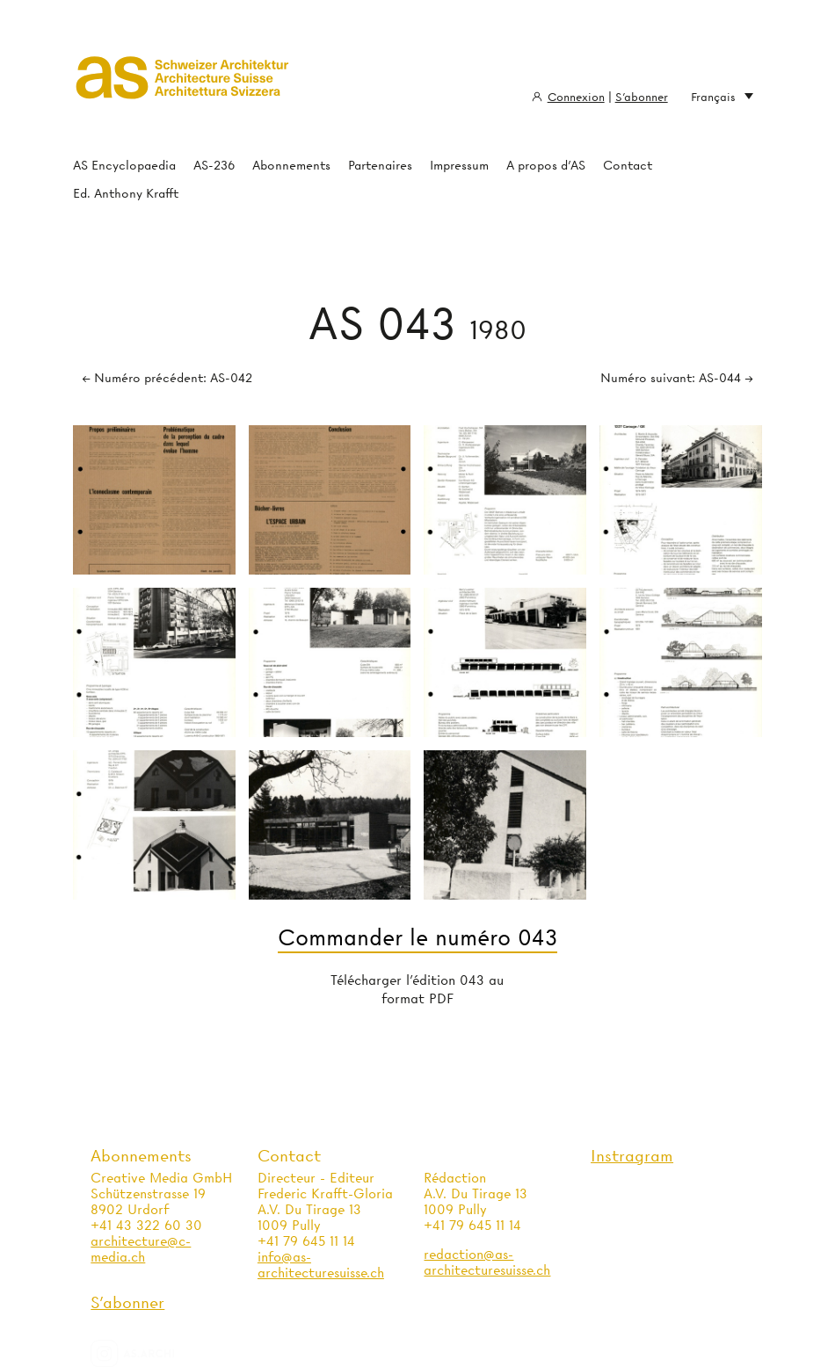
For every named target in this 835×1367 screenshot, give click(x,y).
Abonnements (291, 165)
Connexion (576, 97)
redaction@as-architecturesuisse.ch (487, 1262)
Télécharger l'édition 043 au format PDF (417, 990)
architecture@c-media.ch (141, 1249)
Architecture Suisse (183, 83)
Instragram (632, 1155)
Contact (627, 165)
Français (722, 97)
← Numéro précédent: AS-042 (167, 378)
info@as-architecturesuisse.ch (321, 1265)
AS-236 (214, 165)
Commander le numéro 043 (417, 938)
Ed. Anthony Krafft (125, 193)
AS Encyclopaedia (124, 165)
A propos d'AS (545, 165)
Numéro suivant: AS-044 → (676, 378)
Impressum (459, 165)
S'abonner (641, 97)
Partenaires (380, 165)
